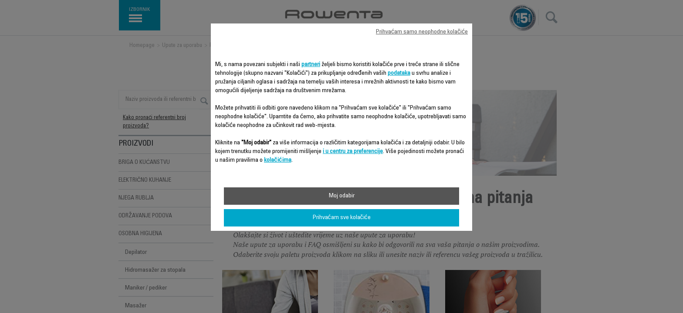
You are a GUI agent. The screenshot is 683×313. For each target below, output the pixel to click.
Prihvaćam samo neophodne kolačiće (422, 32)
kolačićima (277, 160)
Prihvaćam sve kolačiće (342, 218)
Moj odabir (342, 196)
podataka (399, 73)
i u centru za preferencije (353, 152)
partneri (310, 65)
